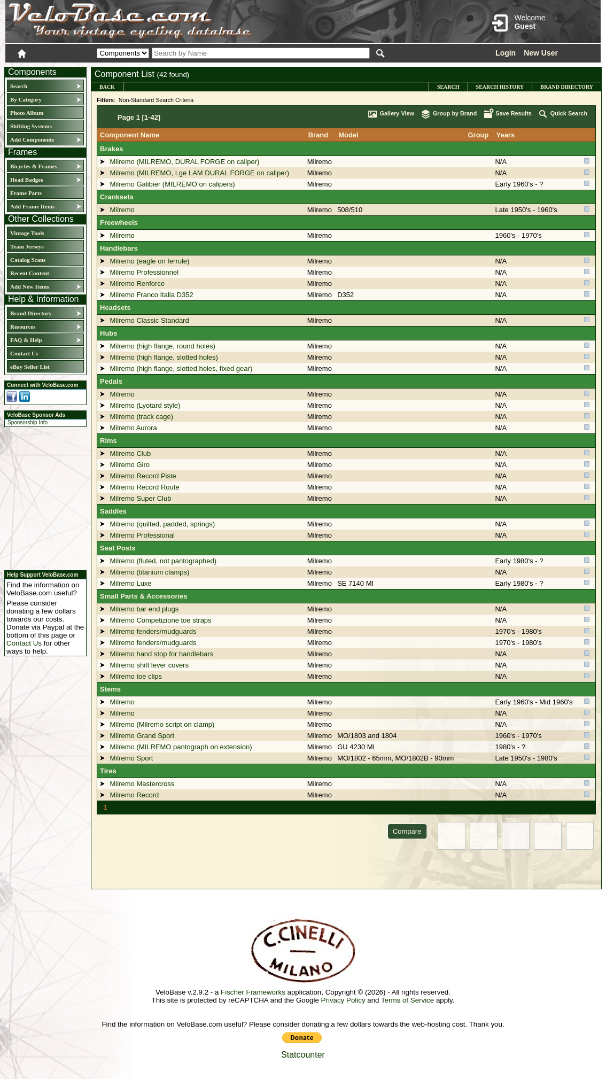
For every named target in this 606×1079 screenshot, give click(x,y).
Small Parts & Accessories (144, 596)
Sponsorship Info (27, 422)
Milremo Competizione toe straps (161, 620)
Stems (110, 689)
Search (18, 86)
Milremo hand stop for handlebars (162, 654)
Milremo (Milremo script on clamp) (162, 724)
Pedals (111, 381)
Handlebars (119, 248)
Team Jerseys (27, 246)
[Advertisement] (42, 497)
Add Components (32, 139)
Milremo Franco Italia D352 (151, 295)
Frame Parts (26, 193)
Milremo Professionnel (144, 272)
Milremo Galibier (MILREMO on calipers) (172, 184)
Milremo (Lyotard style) (145, 405)
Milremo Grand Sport (142, 736)
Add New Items (29, 286)
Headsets (115, 308)
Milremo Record (134, 795)
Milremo (319, 162)
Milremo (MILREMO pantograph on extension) (181, 747)
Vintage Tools (27, 233)
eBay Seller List (30, 366)
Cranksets (117, 197)
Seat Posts (117, 548)
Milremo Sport (131, 758)
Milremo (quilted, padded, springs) (162, 524)
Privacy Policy (343, 1000)
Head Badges (26, 179)
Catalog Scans (27, 260)
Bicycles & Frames (34, 166)
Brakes (111, 149)
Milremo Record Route (145, 487)
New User (541, 53)
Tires (108, 771)
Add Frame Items (32, 206)
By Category (26, 99)
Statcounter (303, 1054)
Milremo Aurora (133, 428)
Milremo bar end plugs (144, 609)
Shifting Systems (31, 126)
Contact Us (24, 353)
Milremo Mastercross (142, 784)
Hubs (109, 333)
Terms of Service (407, 1000)
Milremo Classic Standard (149, 320)
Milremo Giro (130, 465)
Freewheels (119, 223)
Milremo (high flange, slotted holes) (164, 357)
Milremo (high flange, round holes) (162, 346)
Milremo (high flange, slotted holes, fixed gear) (181, 368)
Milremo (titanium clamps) (150, 572)
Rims (108, 441)
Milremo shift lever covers (149, 665)
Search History (500, 87)
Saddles (113, 511)
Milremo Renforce (137, 284)
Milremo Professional (142, 535)
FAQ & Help (26, 340)
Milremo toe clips (136, 676)
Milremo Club (130, 453)
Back (107, 87)
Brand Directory (31, 313)
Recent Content (29, 273)
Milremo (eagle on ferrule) (150, 261)
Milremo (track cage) (141, 417)
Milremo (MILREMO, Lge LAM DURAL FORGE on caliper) (199, 173)
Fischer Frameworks (253, 992)
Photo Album (26, 113)
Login (505, 53)
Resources (22, 326)
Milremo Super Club (141, 498)
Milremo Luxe (131, 583)
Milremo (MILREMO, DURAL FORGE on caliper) (185, 162)
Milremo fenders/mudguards (153, 631)
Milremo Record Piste (143, 476)
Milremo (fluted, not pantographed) (163, 561)
